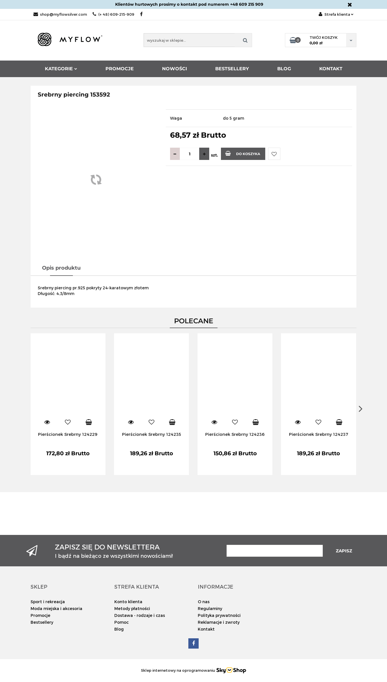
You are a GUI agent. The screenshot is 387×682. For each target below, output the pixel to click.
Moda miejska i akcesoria (56, 608)
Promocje (119, 68)
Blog (284, 68)
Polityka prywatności (219, 615)
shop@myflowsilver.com (60, 14)
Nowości (174, 68)
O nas (204, 601)
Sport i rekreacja (48, 601)
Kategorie (61, 68)
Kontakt (330, 68)
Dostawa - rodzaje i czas (139, 615)
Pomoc (121, 622)
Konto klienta (128, 601)
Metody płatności (132, 608)
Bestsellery (232, 68)
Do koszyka (242, 153)
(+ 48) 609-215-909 (113, 14)
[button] (39, 586)
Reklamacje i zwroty (219, 622)
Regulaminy (210, 608)
